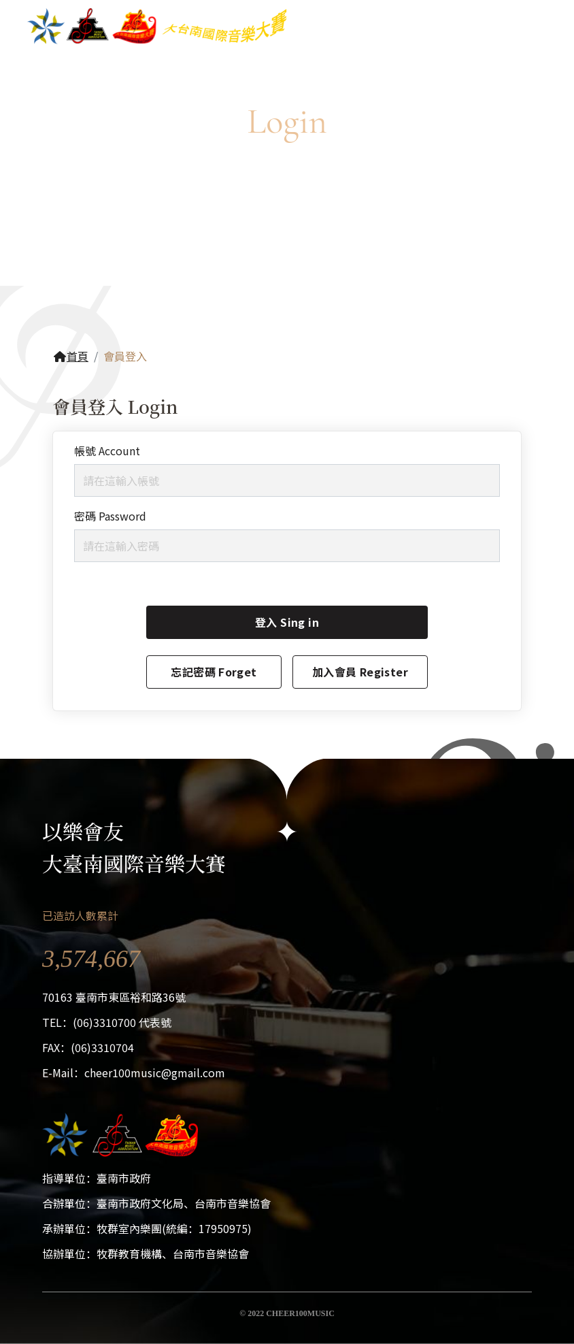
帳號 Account (107, 450)
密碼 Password (110, 516)
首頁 (70, 356)
